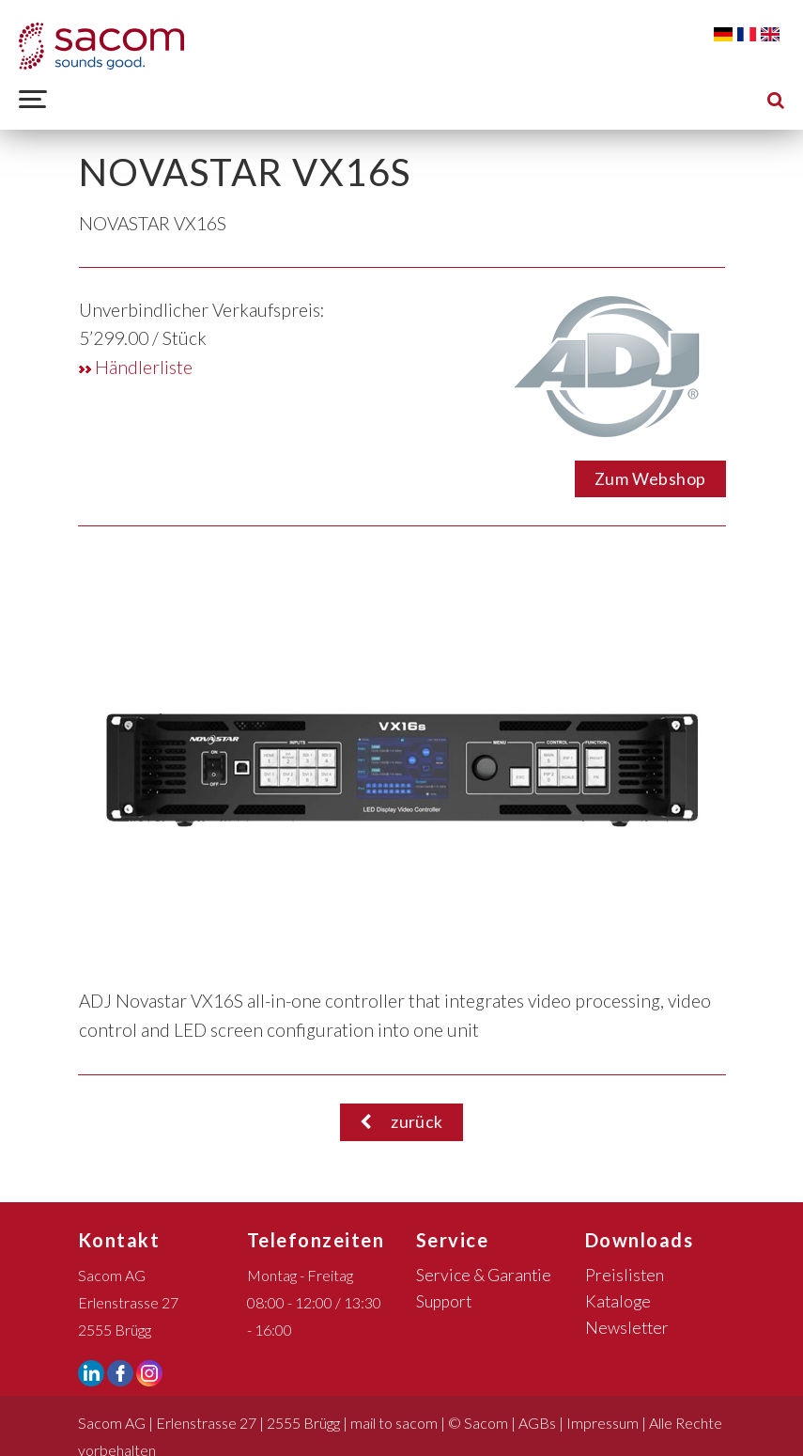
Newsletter (627, 1328)
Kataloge (618, 1301)
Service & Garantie (483, 1275)
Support (443, 1301)
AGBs (537, 1423)
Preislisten (624, 1275)
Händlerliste (136, 367)
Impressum (602, 1423)
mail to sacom (394, 1423)
